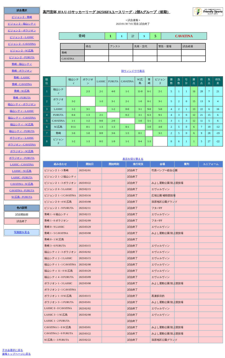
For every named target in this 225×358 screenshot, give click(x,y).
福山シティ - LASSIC (22, 111)
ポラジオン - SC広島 (22, 151)
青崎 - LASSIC (22, 77)
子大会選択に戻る (12, 350)
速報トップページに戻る (16, 353)
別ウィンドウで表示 (133, 71)
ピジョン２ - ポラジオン (22, 30)
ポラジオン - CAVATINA (22, 144)
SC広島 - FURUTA (21, 196)
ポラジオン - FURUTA (21, 158)
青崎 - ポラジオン (22, 70)
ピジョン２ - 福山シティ (22, 23)
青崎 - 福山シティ (22, 64)
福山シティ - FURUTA (21, 131)
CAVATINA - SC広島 (21, 183)
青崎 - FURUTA (21, 97)
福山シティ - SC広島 (22, 124)
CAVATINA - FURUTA (22, 190)
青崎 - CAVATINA (22, 84)
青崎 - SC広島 (22, 90)
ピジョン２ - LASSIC (22, 37)
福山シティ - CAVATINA (22, 117)
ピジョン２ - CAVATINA (22, 43)
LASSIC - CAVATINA (22, 164)
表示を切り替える (133, 158)
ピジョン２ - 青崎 (22, 17)
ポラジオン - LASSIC (22, 137)
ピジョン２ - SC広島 (22, 50)
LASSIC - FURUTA (21, 177)
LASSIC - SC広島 (22, 171)
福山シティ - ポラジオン (22, 104)
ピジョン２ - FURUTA (21, 57)
